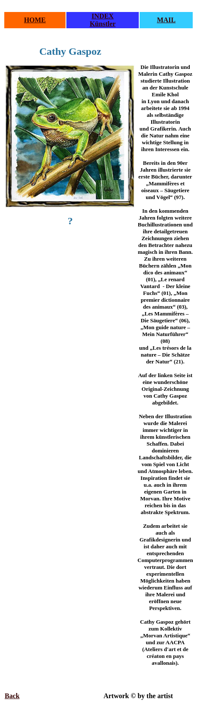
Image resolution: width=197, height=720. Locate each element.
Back (12, 695)
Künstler (102, 23)
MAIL (166, 20)
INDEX (103, 16)
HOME (35, 20)
